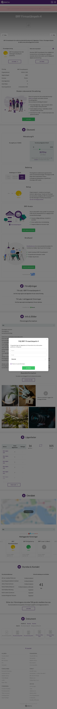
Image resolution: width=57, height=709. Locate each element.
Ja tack (28, 368)
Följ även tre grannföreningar (18, 363)
